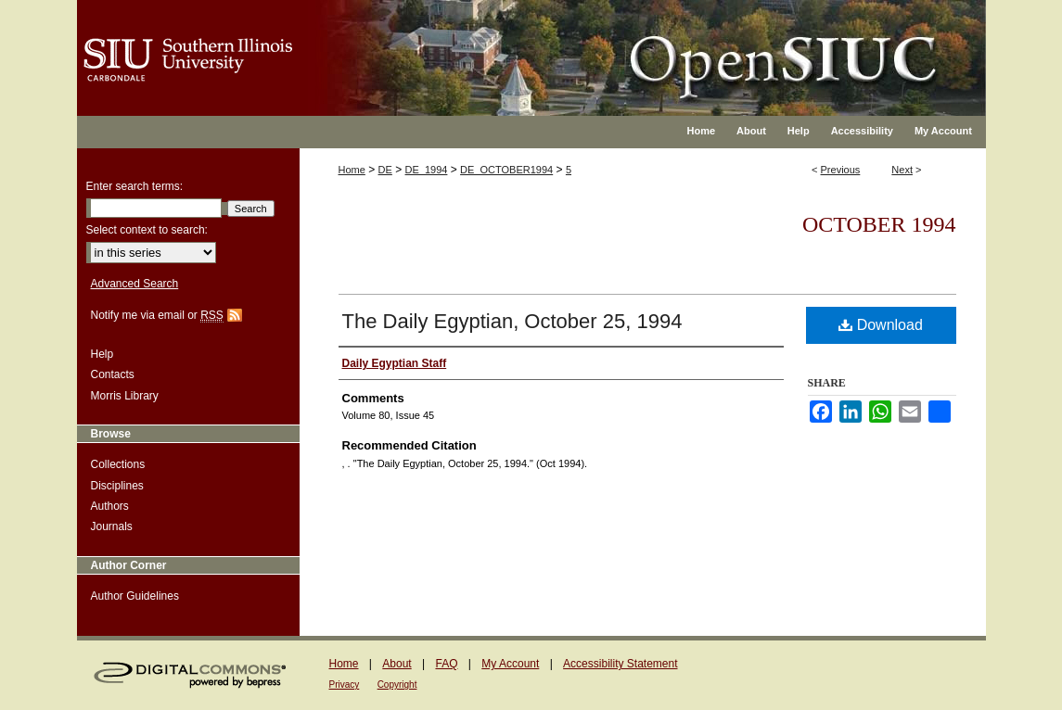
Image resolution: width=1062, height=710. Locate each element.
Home (352, 169)
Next (902, 169)
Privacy (344, 684)
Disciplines (117, 485)
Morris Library (125, 395)
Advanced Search (135, 283)
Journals (112, 526)
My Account (510, 663)
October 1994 (879, 224)
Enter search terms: (135, 186)
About (396, 663)
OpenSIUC (591, 46)
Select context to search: (147, 229)
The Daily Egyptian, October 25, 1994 (512, 321)
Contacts (112, 374)
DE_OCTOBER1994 (506, 169)
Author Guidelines (135, 596)
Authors (110, 506)
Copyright (397, 684)
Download (880, 325)
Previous (841, 169)
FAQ (446, 663)
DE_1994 (426, 169)
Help (102, 354)
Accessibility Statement (620, 663)
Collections (118, 464)
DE (385, 169)
